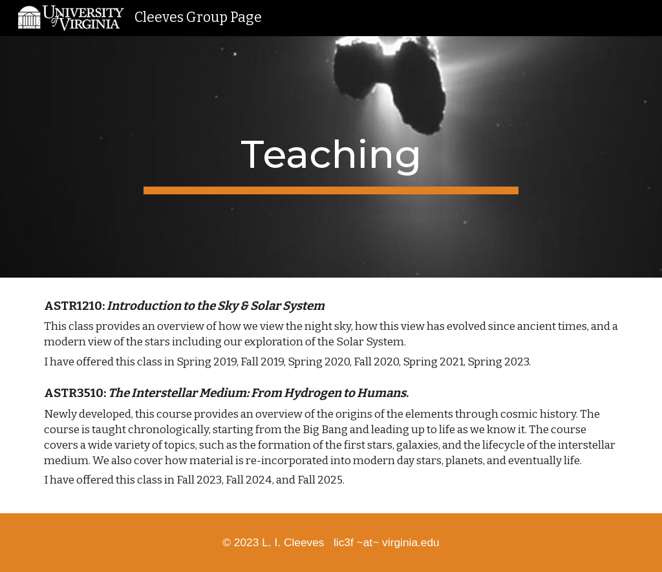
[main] (330, 156)
